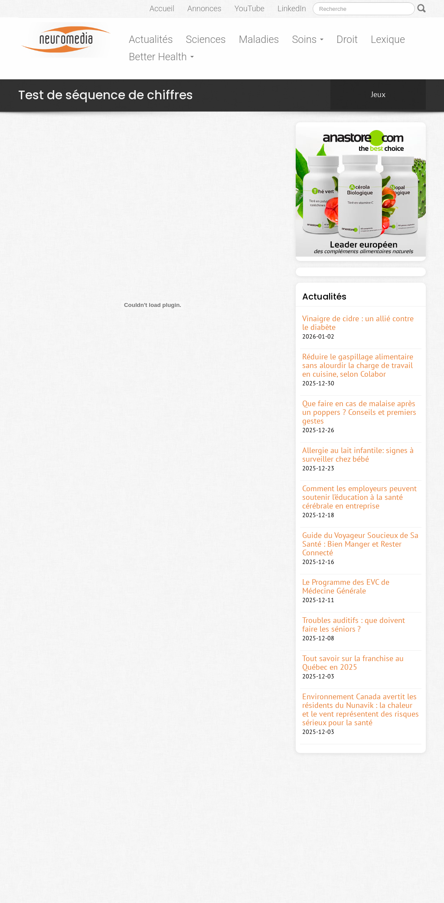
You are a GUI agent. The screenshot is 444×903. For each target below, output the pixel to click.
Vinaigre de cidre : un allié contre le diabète (358, 323)
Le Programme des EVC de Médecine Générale (345, 586)
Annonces (204, 8)
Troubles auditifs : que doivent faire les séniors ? (353, 624)
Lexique (388, 39)
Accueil (162, 8)
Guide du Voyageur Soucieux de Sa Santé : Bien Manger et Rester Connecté (360, 544)
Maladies (259, 39)
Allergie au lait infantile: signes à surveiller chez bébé (358, 454)
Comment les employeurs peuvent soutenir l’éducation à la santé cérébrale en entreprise (359, 497)
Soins (307, 39)
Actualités (151, 39)
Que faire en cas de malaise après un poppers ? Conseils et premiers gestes (359, 412)
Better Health (161, 57)
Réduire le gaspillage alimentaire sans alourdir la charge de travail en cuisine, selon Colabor (357, 365)
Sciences (206, 39)
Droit (347, 39)
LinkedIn (292, 8)
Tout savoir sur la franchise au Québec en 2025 (353, 663)
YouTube (249, 8)
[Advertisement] (176, 171)
